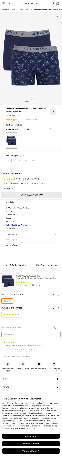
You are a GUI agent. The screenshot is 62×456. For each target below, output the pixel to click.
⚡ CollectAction (54, 356)
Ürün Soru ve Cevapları (46, 265)
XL (26, 160)
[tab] (27, 101)
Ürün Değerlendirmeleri (15, 265)
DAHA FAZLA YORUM (32, 195)
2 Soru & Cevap (30, 120)
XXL (33, 160)
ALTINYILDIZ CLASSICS (16, 225)
